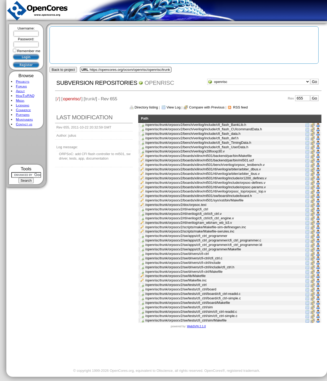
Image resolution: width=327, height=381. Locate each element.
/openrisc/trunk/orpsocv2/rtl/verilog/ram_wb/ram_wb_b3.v (188, 223)
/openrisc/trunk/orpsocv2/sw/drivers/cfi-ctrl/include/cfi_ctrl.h (189, 267)
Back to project (63, 70)
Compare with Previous (206, 107)
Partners (22, 115)
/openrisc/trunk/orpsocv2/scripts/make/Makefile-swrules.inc (189, 231)
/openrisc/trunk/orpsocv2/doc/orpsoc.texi (175, 205)
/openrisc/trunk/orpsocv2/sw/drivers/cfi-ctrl (177, 254)
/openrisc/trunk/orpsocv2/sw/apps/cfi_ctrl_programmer (186, 236)
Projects (22, 81)
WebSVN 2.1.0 (196, 326)
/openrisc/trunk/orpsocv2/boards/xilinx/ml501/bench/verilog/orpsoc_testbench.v (205, 165)
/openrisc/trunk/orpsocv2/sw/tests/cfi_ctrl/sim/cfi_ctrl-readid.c (191, 312)
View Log (173, 107)
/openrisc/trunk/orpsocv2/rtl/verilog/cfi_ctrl (176, 209)
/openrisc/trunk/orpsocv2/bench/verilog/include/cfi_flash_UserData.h (196, 147)
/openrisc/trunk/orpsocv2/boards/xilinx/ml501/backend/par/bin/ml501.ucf (199, 160)
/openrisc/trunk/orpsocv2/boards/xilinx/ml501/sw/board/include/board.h (198, 196)
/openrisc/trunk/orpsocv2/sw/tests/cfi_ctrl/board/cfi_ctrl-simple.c (193, 298)
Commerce (23, 110)
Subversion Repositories (96, 83)
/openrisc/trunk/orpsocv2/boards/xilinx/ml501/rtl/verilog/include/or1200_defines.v (205, 178)
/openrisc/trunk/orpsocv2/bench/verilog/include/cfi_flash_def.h (192, 138)
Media (20, 100)
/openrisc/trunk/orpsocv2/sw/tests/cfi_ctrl (175, 285)
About (20, 91)
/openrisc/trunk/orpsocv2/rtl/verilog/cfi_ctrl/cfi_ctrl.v (183, 214)
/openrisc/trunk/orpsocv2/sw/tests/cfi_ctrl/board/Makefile (187, 303)
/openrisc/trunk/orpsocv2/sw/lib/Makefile (175, 276)
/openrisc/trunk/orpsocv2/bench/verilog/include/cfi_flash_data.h (192, 134)
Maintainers (24, 119)
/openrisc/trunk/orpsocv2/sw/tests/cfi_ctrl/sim (179, 307)
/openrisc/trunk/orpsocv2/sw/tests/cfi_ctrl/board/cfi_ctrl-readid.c (192, 294)
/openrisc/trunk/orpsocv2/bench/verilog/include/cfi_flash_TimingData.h (198, 143)
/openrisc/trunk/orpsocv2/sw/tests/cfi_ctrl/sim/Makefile (185, 320)
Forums (21, 86)
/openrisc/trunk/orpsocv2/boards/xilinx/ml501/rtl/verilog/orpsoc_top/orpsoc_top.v (205, 191)
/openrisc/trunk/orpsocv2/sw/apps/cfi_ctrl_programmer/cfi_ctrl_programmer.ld (203, 245)
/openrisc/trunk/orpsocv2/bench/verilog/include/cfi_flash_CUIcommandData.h (203, 129)
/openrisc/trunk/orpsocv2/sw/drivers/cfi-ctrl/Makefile (183, 272)
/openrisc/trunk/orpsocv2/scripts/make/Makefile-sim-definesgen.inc (195, 227)
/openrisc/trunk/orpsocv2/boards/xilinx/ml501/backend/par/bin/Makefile (198, 156)
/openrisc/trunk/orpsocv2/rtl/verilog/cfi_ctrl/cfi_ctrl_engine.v (189, 218)
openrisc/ (72, 98)
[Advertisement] (26, 146)
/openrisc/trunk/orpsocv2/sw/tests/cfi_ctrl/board (180, 289)
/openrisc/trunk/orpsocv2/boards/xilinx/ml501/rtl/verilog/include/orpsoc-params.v (205, 187)
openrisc (159, 83)
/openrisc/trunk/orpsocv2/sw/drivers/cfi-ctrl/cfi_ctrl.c (183, 258)
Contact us (24, 124)
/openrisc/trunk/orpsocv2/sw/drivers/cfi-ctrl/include (183, 263)
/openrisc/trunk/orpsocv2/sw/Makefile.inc (175, 280)
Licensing (22, 105)
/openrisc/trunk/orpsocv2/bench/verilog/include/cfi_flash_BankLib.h (195, 125)
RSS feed (240, 107)
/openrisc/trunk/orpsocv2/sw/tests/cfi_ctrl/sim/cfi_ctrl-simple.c (191, 316)
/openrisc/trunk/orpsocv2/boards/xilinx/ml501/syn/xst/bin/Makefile (194, 200)
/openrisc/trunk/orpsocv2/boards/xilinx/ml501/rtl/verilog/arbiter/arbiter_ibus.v (202, 174)
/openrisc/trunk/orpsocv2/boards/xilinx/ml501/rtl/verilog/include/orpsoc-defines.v (205, 183)
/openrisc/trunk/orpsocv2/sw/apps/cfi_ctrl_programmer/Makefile (193, 249)
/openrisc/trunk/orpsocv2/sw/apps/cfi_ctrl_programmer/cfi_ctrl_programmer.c (203, 240)
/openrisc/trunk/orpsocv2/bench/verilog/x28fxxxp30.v (185, 151)
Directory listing (146, 107)
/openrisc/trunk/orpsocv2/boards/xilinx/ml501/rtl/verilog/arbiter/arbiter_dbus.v (203, 169)
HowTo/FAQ (25, 96)
